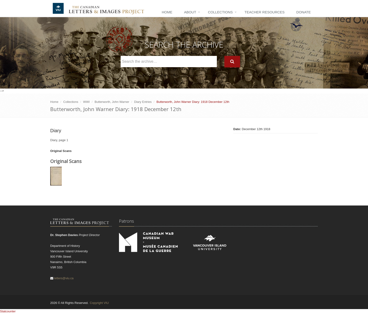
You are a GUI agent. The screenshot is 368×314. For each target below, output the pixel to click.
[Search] (232, 61)
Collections (220, 12)
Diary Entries (143, 102)
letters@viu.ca (64, 278)
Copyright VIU (99, 303)
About (190, 12)
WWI (86, 102)
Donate (303, 12)
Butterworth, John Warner (112, 102)
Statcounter (8, 311)
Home (167, 12)
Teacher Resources (265, 12)
